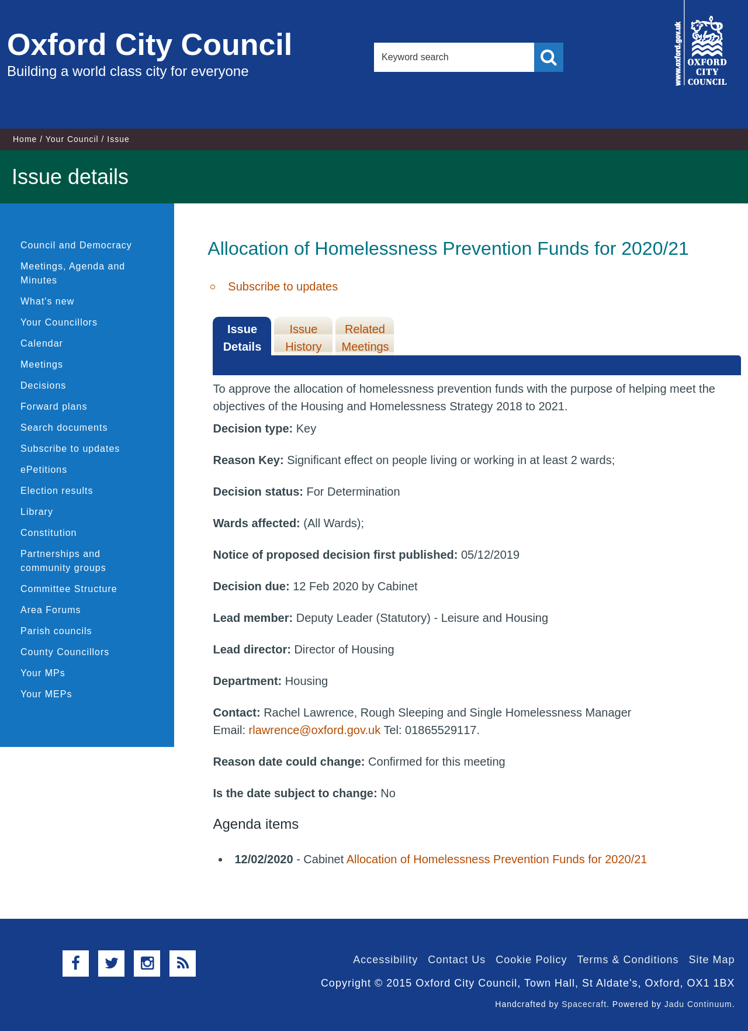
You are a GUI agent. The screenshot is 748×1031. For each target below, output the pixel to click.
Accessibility (385, 960)
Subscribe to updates (70, 449)
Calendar (41, 343)
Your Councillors (59, 322)
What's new (47, 301)
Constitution (48, 533)
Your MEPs (46, 694)
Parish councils (56, 631)
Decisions (43, 385)
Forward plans (53, 406)
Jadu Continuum (698, 1004)
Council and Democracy (76, 245)
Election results (57, 491)
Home (25, 139)
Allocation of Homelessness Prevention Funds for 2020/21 (497, 859)
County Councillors (64, 652)
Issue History (303, 338)
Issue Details (242, 338)
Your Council (72, 139)
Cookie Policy (531, 960)
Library (36, 512)
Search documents (64, 428)
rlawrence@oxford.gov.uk (315, 730)
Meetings (41, 364)
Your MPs (42, 673)
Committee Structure (68, 589)
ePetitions (43, 470)
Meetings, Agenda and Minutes (72, 273)
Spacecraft (584, 1004)
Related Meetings (365, 338)
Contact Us (457, 960)
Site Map (711, 960)
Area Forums (50, 610)
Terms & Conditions (627, 960)
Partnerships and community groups (63, 561)
